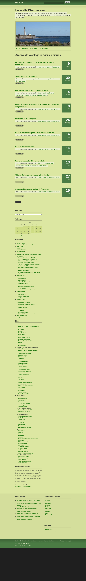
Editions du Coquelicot (24, 411)
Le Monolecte (21, 368)
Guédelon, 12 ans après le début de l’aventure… (32, 189)
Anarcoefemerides (22, 398)
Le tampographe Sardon (24, 369)
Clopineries (21, 358)
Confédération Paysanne (24, 332)
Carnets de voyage (44, 67)
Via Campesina (22, 345)
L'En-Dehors (21, 445)
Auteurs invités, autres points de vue (26, 244)
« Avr (21, 235)
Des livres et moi (22, 294)
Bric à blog (19, 248)
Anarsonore (21, 433)
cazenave (47, 500)
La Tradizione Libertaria (24, 403)
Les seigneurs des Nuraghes (25, 118)
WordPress (44, 541)
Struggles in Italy (22, 406)
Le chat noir (21, 310)
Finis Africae (21, 389)
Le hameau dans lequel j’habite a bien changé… (29, 500)
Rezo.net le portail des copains (26, 425)
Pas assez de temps (23, 392)
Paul (46, 506)
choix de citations (43, 48)
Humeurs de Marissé (23, 363)
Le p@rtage (21, 422)
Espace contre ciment (23, 401)
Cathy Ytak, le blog (23, 356)
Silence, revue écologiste (24, 427)
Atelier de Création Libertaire (25, 409)
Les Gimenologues (23, 449)
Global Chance (21, 334)
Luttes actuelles (22, 280)
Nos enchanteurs (22, 462)
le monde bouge (22, 278)
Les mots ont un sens (23, 372)
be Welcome (21, 329)
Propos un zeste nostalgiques (24, 519)
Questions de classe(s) (24, 339)
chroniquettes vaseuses (24, 305)
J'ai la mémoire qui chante (24, 461)
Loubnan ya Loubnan (23, 374)
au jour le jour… (21, 243)
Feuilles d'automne (23, 361)
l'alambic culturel (21, 291)
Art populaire (21, 293)
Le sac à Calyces (21, 299)
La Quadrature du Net (23, 421)
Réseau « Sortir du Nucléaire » (25, 340)
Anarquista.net (21, 400)
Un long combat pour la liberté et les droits (29, 272)
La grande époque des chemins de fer (27, 259)
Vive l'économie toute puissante (26, 286)
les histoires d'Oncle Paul (23, 302)
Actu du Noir (21, 348)
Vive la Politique (22, 288)
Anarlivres (20, 432)
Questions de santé (23, 283)
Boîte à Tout (20, 246)
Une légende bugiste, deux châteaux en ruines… (32, 90)
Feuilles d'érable (21, 251)
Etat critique (21, 360)
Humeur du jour (21, 275)
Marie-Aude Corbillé (50, 502)
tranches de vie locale (23, 270)
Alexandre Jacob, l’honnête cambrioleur (28, 350)
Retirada (20, 342)
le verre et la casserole (22, 301)
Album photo (33, 48)
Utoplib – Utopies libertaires (25, 382)
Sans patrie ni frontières (24, 344)
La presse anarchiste (23, 446)
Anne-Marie (48, 511)
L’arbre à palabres (22, 366)
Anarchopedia (21, 430)
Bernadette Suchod (50, 514)
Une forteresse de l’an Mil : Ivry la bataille (30, 161)
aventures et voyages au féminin (26, 304)
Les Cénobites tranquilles (24, 371)
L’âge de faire (21, 419)
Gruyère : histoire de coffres (25, 147)
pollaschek (48, 503)
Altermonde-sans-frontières (25, 416)
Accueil (18, 48)
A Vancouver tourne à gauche (25, 385)
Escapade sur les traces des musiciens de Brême (29, 510)
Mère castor (21, 377)
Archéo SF (20, 352)
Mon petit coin (21, 390)
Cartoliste (20, 437)
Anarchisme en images (24, 397)
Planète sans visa (22, 381)
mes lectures (21, 297)
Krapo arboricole (22, 364)
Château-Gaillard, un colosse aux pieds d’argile (32, 175)
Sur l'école (20, 285)
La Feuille (29, 545)
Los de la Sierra (22, 336)
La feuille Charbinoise (29, 10)
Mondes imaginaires (23, 312)
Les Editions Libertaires (24, 413)
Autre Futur (21, 435)
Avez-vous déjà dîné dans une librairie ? (27, 508)
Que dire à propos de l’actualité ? (25, 502)
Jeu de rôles (21, 309)
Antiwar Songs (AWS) (23, 456)
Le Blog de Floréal (22, 448)
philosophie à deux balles (24, 281)
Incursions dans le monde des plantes (26, 289)
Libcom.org (21, 405)
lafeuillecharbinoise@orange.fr (23, 486)
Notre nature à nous (22, 315)
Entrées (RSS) (48, 529)
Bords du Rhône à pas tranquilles (25, 506)
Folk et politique (22, 459)
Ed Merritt (26, 543)
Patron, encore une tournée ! (24, 511)
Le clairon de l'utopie (23, 277)
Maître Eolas (21, 376)
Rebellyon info (21, 424)
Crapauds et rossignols (24, 457)
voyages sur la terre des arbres (24, 317)
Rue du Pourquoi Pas (23, 393)
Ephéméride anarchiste (24, 441)
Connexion (19, 2)
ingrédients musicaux (23, 296)
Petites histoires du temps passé (26, 313)
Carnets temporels (22, 355)
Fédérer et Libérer (22, 443)
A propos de (25, 48)
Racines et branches (23, 451)
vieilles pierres (55, 67)
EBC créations (21, 387)
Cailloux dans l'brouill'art (24, 353)
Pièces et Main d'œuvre (24, 337)
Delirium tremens (22, 307)
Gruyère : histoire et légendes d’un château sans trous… (35, 133)
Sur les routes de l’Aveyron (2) (26, 76)
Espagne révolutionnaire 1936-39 (26, 257)
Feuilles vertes (55, 79)
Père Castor (21, 379)
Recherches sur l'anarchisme (25, 453)
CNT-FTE (20, 331)
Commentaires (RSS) (50, 531)
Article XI (20, 417)
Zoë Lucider (48, 508)
